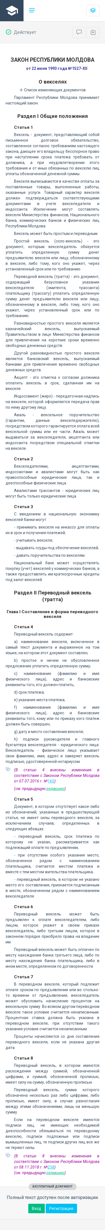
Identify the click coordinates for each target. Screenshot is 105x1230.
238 (51, 1167)
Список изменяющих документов (52, 90)
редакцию (55, 788)
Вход (36, 1208)
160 (51, 781)
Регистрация (61, 1208)
